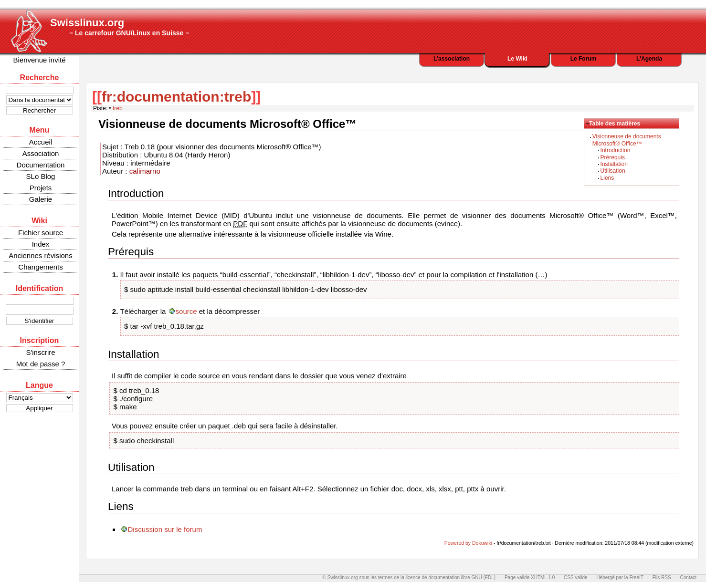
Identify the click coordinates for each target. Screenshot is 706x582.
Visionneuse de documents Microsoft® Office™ (626, 139)
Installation (614, 164)
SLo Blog (40, 176)
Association (40, 153)
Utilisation (613, 170)
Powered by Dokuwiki (468, 543)
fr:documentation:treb (176, 96)
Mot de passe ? (40, 364)
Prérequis (613, 157)
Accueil (40, 142)
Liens (607, 178)
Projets (41, 188)
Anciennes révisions (40, 255)
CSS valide (575, 577)
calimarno (144, 171)
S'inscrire (40, 352)
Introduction (616, 150)
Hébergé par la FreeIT (619, 577)
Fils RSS (662, 577)
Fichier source (40, 233)
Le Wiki (517, 58)
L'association (451, 58)
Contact (688, 577)
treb (118, 108)
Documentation (41, 165)
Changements (40, 267)
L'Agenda (649, 58)
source (186, 311)
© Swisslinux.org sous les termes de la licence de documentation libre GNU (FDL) (409, 577)
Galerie (40, 199)
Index (41, 244)
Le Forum (583, 58)
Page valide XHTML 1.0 (530, 577)
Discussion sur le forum (165, 529)
